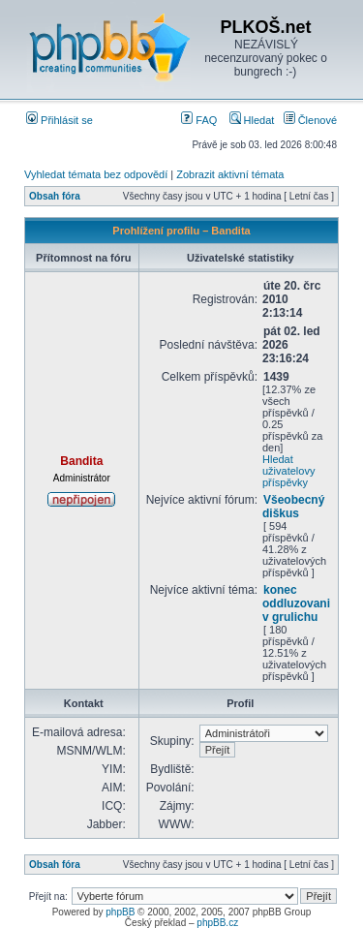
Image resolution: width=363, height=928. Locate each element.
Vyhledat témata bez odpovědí (95, 174)
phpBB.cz (217, 922)
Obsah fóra (54, 196)
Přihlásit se (59, 120)
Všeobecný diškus (293, 506)
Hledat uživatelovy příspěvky (288, 470)
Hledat (252, 120)
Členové (310, 120)
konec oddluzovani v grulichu (296, 603)
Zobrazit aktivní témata (230, 174)
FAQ (199, 120)
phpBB (120, 912)
